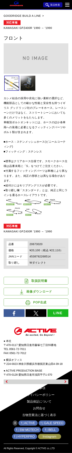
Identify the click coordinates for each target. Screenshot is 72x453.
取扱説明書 (36, 281)
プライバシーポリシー (39, 394)
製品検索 (53, 5)
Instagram (49, 436)
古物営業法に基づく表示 (39, 415)
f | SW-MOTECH (27, 429)
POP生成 (36, 302)
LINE (58, 313)
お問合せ (39, 408)
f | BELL (50, 429)
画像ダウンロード (36, 292)
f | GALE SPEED (52, 423)
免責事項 (39, 388)
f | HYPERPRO (24, 436)
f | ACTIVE (28, 423)
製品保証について (39, 401)
